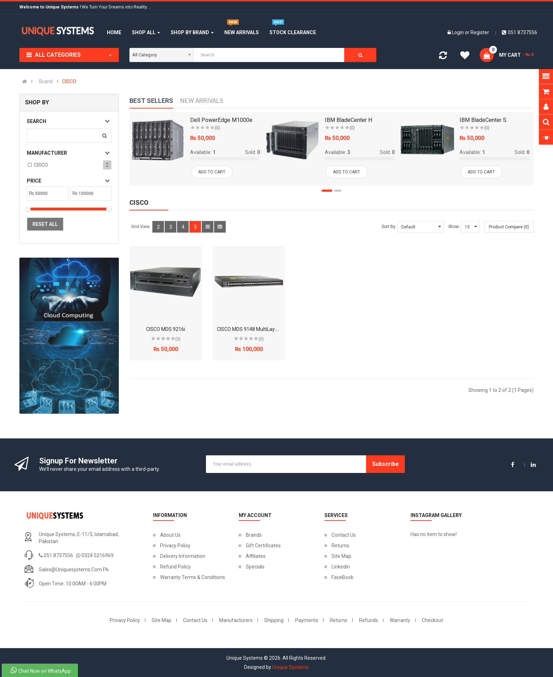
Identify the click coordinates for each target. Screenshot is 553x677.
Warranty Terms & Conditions (192, 577)
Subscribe (385, 464)
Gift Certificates (263, 545)
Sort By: (389, 226)
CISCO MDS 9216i (165, 329)
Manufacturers (236, 620)
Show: (454, 226)
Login (458, 32)
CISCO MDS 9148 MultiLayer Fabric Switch (263, 329)
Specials (255, 567)
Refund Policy (175, 567)
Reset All (45, 224)
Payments (306, 620)
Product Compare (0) (509, 226)
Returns (340, 545)
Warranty (400, 620)
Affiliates (256, 556)
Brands (254, 535)
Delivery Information (182, 556)
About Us (170, 535)
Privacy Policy (175, 545)
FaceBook (342, 577)
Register (479, 32)
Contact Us (344, 535)
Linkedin (341, 567)
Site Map (341, 556)
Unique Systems (290, 667)
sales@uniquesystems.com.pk (74, 569)
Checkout (432, 620)
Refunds (368, 620)
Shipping (274, 620)
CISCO (69, 81)
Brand (46, 81)
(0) (178, 339)
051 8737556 (519, 32)
